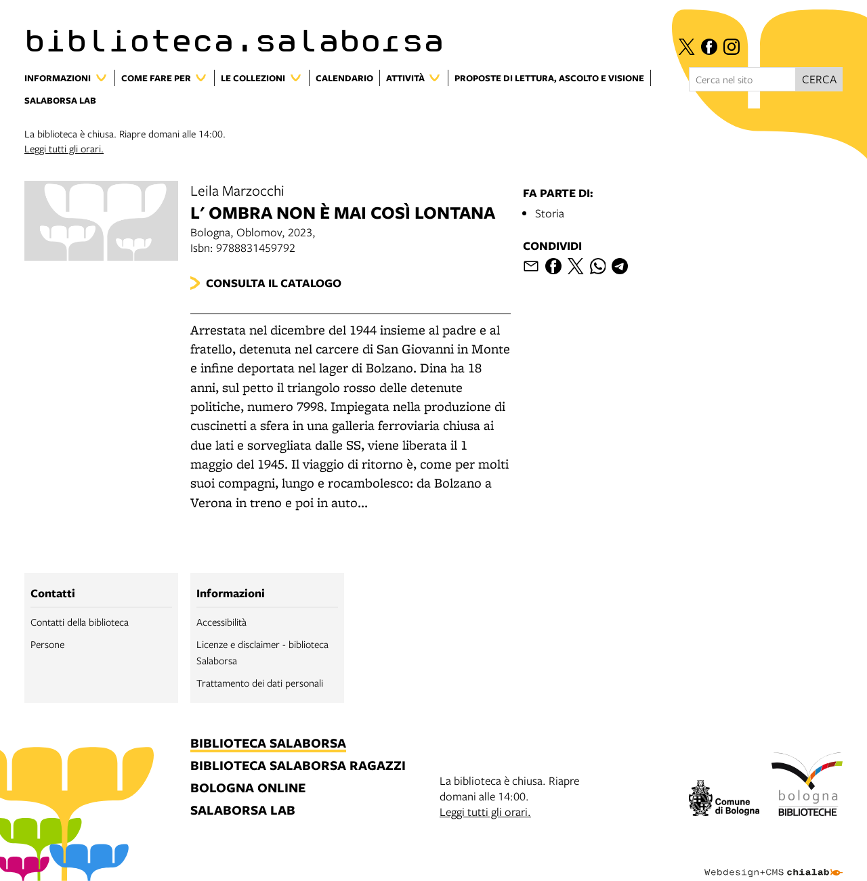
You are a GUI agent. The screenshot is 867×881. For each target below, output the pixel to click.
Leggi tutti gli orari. (64, 148)
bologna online (247, 788)
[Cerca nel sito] (742, 79)
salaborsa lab (242, 811)
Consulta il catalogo (273, 283)
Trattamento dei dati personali (259, 682)
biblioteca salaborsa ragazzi (298, 766)
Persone (47, 644)
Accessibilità (221, 621)
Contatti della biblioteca (79, 621)
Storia (549, 213)
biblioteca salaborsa (268, 744)
